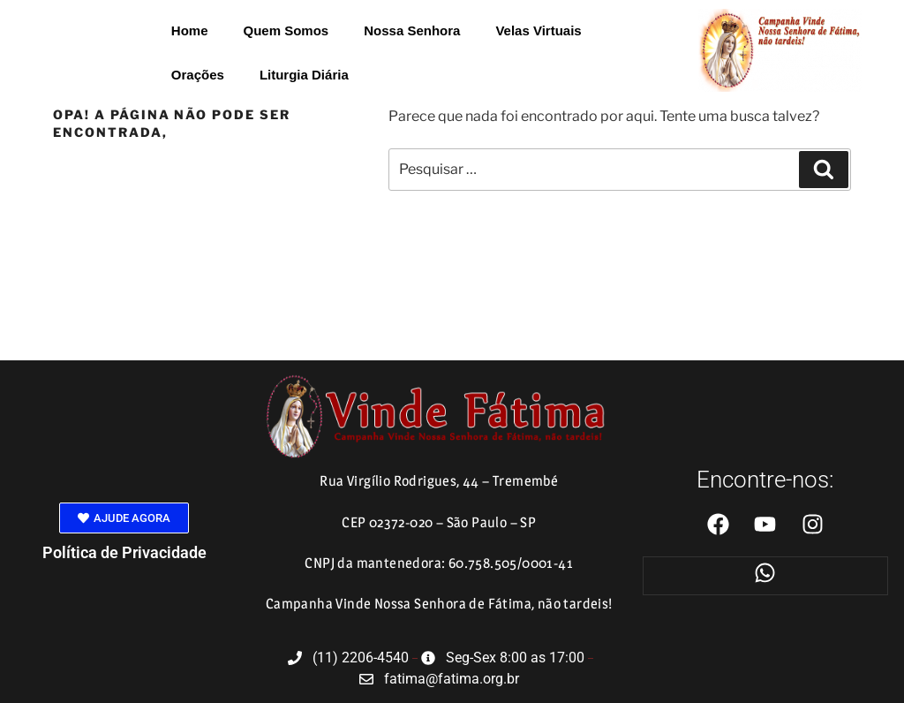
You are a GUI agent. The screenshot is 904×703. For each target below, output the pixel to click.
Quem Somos (286, 30)
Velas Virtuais (538, 30)
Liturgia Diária (304, 74)
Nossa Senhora (412, 30)
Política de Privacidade (124, 552)
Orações (197, 74)
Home (189, 30)
